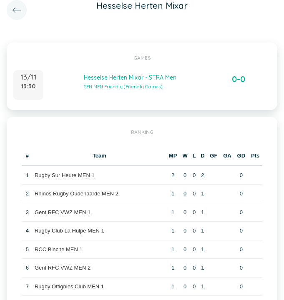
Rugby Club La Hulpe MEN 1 (69, 231)
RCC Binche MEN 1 (59, 249)
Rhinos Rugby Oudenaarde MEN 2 (76, 193)
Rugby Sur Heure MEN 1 (65, 175)
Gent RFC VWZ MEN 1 (62, 212)
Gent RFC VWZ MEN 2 (62, 268)
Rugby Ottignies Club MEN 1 (69, 286)
